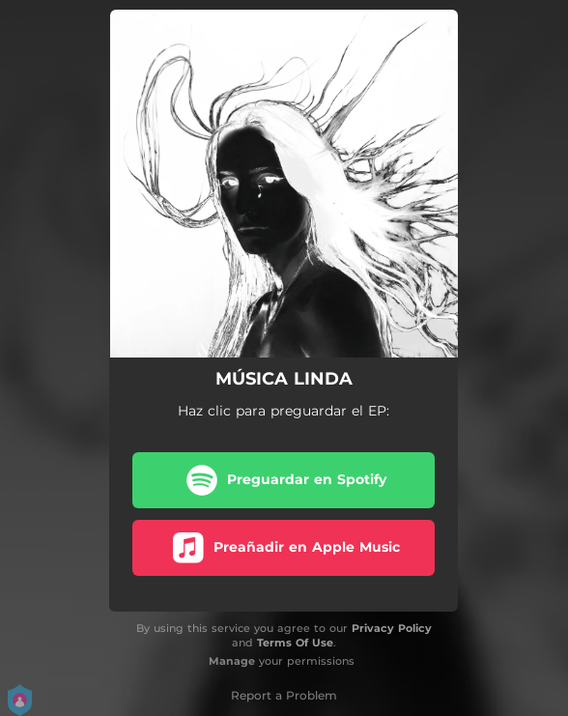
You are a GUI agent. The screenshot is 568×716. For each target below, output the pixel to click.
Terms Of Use (295, 642)
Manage (232, 661)
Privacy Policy (392, 628)
